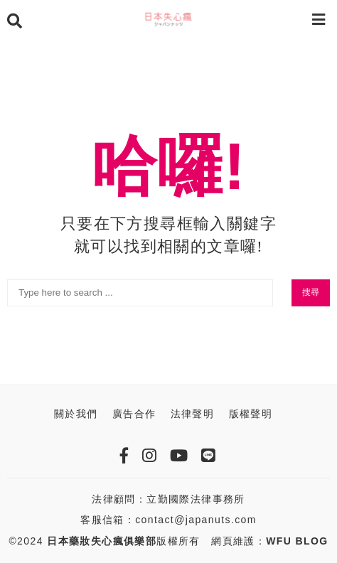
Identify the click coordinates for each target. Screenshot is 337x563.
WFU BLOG (297, 541)
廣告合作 (134, 413)
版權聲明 (251, 413)
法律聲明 (193, 413)
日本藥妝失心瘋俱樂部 (101, 541)
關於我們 (76, 413)
